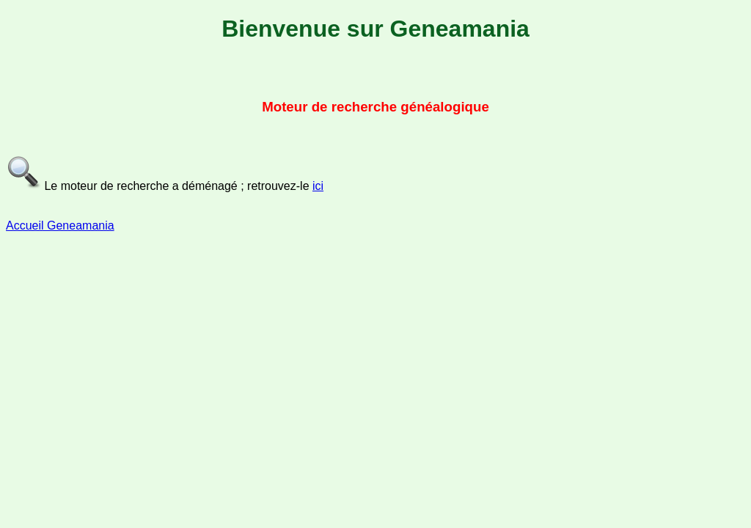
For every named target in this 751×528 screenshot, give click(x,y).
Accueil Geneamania (60, 225)
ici (317, 186)
